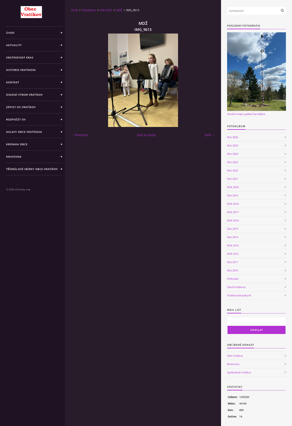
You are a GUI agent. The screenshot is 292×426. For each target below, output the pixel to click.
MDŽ (119, 10)
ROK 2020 (233, 187)
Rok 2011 (232, 262)
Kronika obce (17, 144)
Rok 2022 (232, 170)
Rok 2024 (232, 154)
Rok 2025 (106, 10)
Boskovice (233, 364)
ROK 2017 (233, 212)
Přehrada (232, 279)
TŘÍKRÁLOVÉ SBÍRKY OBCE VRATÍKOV (32, 169)
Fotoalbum (89, 10)
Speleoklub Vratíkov (239, 372)
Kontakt (12, 82)
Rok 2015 (232, 229)
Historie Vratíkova (21, 70)
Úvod (10, 33)
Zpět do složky (146, 135)
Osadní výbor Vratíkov (24, 94)
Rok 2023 (232, 162)
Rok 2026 (232, 137)
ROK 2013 (233, 245)
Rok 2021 (232, 179)
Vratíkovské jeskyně (239, 295)
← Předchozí (79, 135)
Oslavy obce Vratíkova (24, 132)
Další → (210, 135)
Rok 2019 (232, 195)
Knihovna (14, 156)
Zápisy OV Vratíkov (21, 107)
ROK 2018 (233, 204)
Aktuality (14, 45)
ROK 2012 (233, 254)
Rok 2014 (232, 237)
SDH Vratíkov (235, 356)
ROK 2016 (233, 220)
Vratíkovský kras (19, 57)
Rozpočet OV (16, 119)
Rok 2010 (232, 270)
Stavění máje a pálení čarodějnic (246, 114)
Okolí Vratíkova (236, 287)
